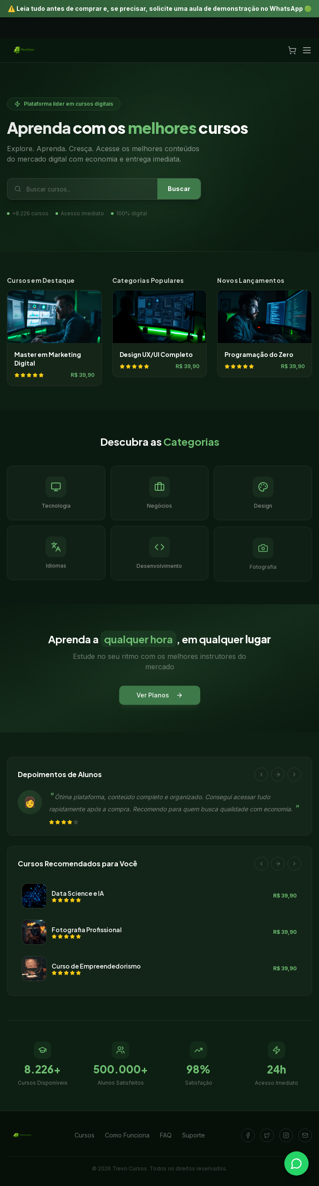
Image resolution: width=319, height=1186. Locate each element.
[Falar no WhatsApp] (296, 1163)
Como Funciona (127, 1135)
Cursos (84, 1135)
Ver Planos (160, 696)
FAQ (166, 1135)
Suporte (193, 1135)
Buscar (179, 188)
